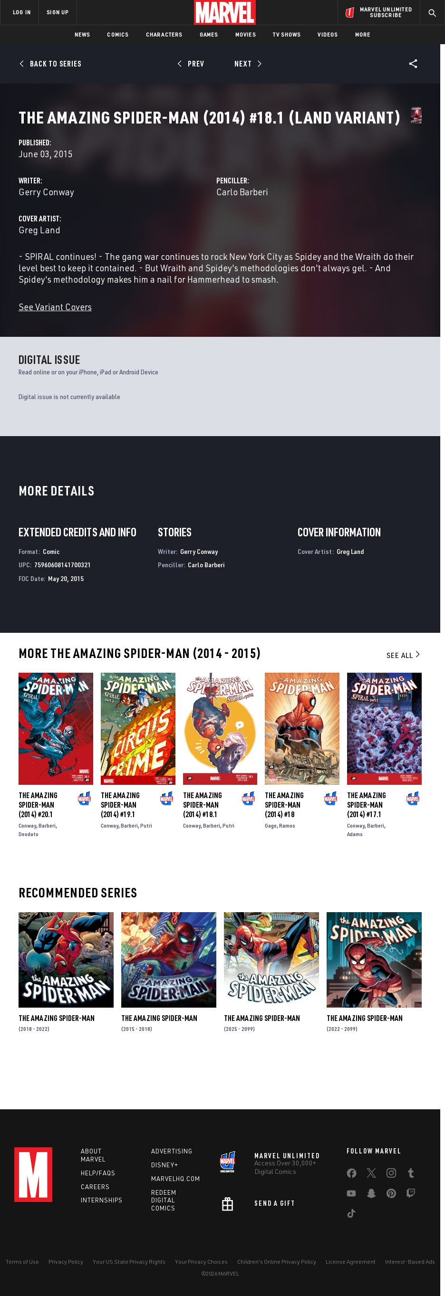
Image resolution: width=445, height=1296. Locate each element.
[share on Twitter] (371, 1175)
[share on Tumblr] (411, 1175)
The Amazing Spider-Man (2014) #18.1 (202, 848)
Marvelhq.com (175, 1178)
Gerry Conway (174, 224)
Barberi (47, 869)
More (363, 34)
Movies (245, 34)
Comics (117, 34)
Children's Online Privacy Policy (276, 1261)
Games (209, 34)
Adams (355, 877)
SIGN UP (57, 12)
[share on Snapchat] (371, 1195)
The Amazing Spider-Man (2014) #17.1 (366, 848)
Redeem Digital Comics (163, 1200)
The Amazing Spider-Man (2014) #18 (284, 848)
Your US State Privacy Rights (129, 1261)
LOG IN (22, 12)
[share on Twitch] (411, 1195)
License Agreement (351, 1261)
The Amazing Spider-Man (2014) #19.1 (120, 848)
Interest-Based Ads (410, 1261)
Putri (146, 869)
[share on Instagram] (391, 1175)
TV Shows (287, 34)
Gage (271, 869)
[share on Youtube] (351, 1195)
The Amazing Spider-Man (57, 1062)
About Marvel (93, 1155)
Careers (95, 1187)
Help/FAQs (98, 1173)
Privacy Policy (65, 1261)
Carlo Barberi (306, 224)
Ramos (287, 869)
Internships (102, 1200)
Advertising (172, 1151)
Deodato (29, 877)
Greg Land (167, 262)
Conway (27, 869)
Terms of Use (22, 1261)
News (82, 34)
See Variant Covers (182, 350)
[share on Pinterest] (391, 1195)
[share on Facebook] (352, 1175)
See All (404, 699)
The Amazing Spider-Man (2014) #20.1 (38, 848)
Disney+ (164, 1165)
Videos (328, 34)
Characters (164, 34)
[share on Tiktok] (351, 1215)
